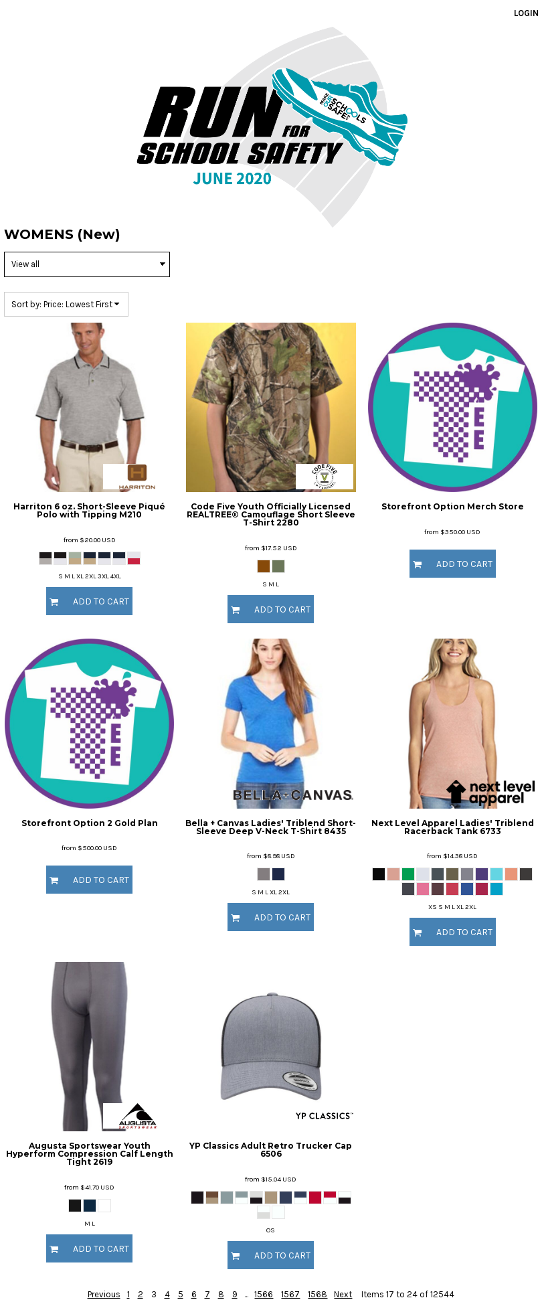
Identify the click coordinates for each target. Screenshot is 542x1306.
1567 (290, 1294)
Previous (104, 1294)
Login (526, 13)
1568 (317, 1294)
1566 (263, 1294)
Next (343, 1294)
